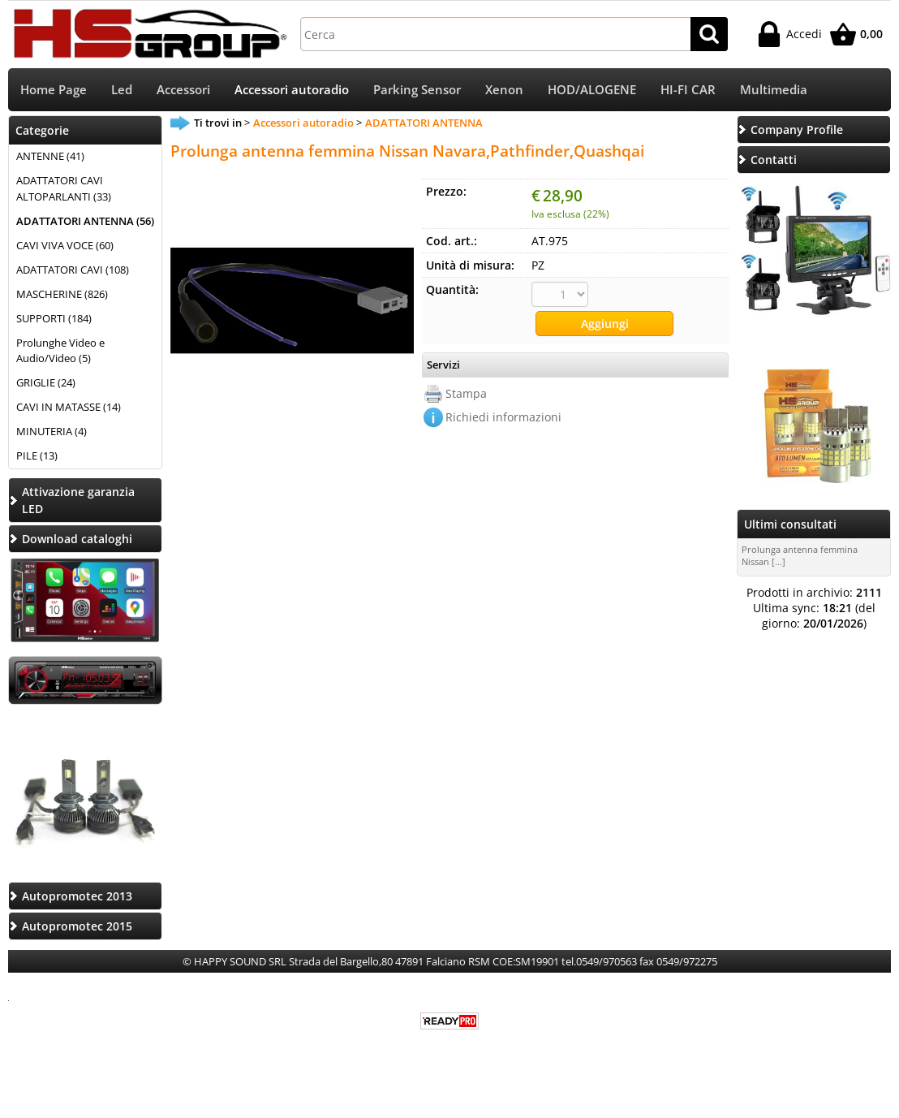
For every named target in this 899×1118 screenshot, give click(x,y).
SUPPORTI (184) (54, 318)
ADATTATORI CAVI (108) (72, 269)
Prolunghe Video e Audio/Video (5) (60, 350)
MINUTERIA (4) (51, 431)
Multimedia (773, 89)
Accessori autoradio (291, 89)
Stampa (466, 393)
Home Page (53, 89)
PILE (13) (37, 455)
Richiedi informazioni (503, 417)
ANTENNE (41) (50, 156)
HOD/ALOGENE (592, 89)
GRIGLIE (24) (45, 382)
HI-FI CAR (688, 89)
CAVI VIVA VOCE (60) (65, 245)
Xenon (504, 89)
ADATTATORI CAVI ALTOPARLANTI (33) (63, 188)
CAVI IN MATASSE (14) (68, 406)
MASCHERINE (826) (62, 294)
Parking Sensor (417, 89)
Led (121, 89)
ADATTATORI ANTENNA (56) (85, 221)
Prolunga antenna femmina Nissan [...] (800, 555)
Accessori (183, 89)
